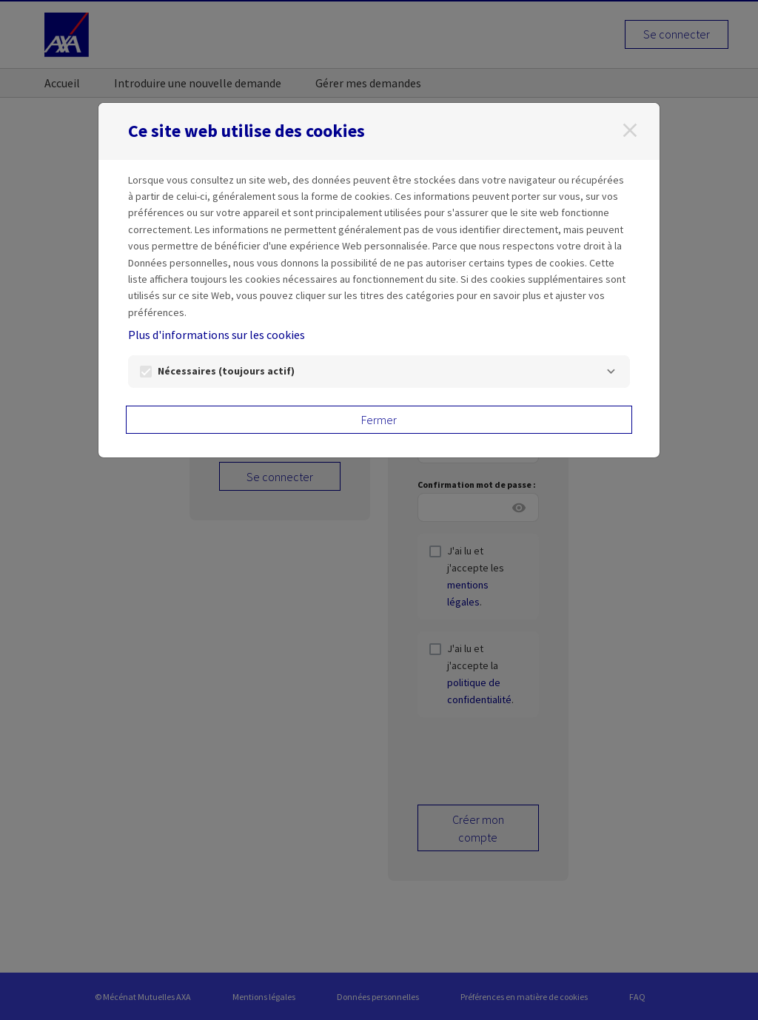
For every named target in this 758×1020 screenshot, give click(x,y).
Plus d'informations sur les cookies (216, 334)
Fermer (379, 419)
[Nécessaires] (611, 371)
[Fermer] (630, 130)
